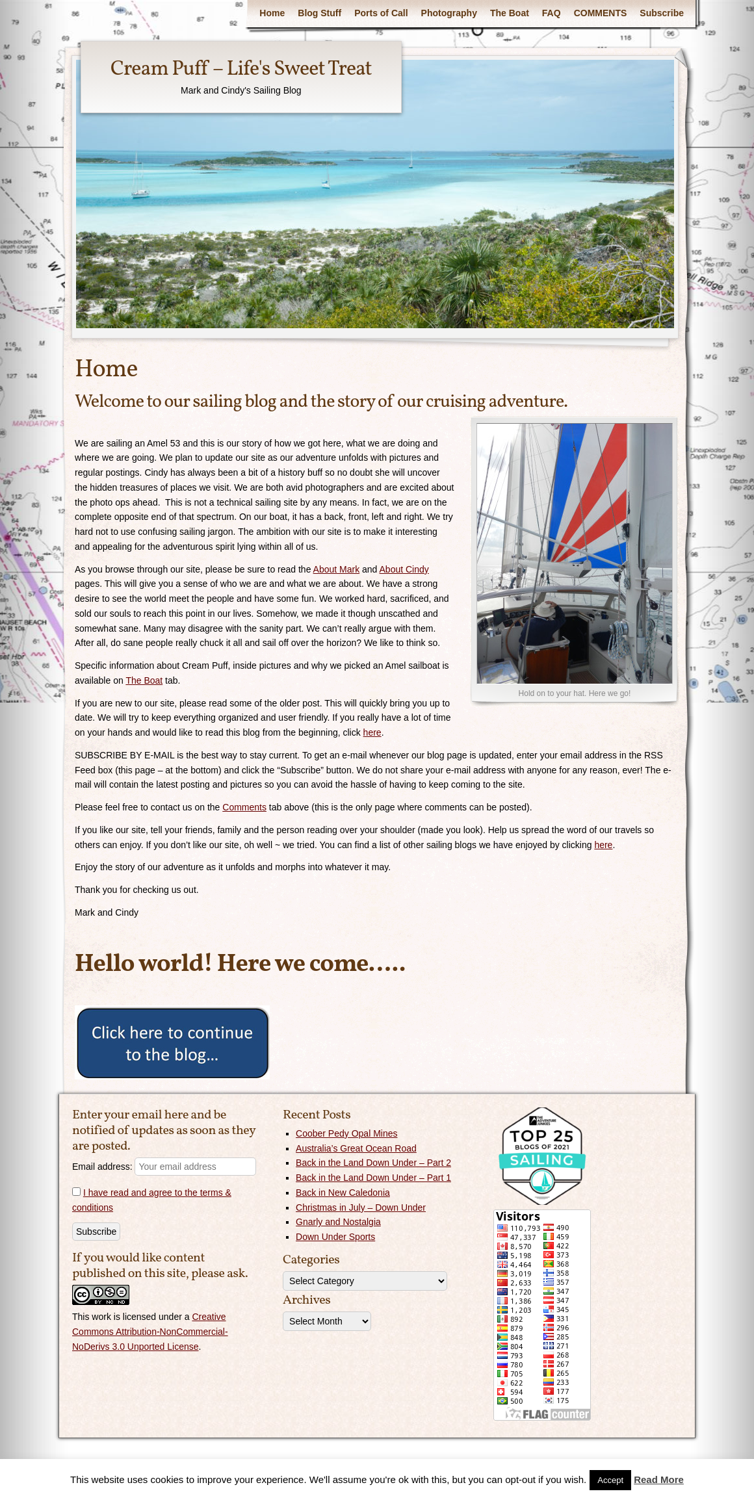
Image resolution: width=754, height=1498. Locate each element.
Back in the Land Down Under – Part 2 (373, 1162)
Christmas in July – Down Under (361, 1207)
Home (272, 13)
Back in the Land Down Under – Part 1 (373, 1177)
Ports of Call (381, 13)
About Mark (336, 569)
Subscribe (662, 13)
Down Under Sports (335, 1237)
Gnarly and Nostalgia (338, 1222)
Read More (659, 1479)
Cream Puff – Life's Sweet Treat (241, 69)
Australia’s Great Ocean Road (356, 1148)
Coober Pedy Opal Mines (346, 1133)
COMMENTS (600, 13)
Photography (449, 13)
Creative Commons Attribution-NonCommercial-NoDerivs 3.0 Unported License (150, 1331)
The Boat (509, 13)
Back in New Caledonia (343, 1192)
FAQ (551, 13)
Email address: (164, 1166)
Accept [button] (610, 1480)
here (372, 732)
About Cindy (404, 569)
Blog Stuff (319, 13)
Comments (244, 807)
